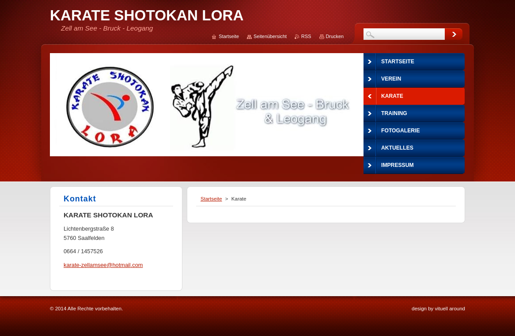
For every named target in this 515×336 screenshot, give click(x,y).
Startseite (211, 198)
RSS (306, 36)
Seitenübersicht (270, 36)
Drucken (335, 36)
